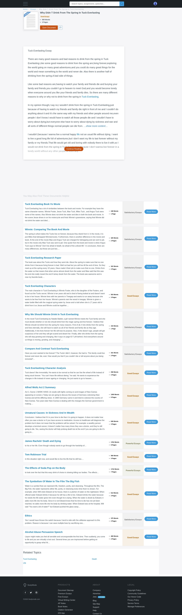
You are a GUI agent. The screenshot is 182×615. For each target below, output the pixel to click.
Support (96, 607)
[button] (25, 4)
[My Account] (156, 4)
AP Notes (62, 603)
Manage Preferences (136, 607)
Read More (151, 212)
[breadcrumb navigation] (91, 9)
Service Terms (133, 603)
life (78, 134)
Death (94, 559)
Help (95, 610)
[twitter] (31, 594)
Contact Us (97, 614)
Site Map (96, 604)
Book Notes (62, 607)
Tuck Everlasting (90, 96)
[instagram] (36, 594)
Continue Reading (74, 149)
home (25, 9)
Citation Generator (65, 610)
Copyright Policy (134, 590)
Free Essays (63, 597)
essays (33, 9)
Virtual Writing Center (66, 600)
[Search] (121, 4)
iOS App (61, 613)
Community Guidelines (137, 594)
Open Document (49, 28)
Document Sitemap (65, 590)
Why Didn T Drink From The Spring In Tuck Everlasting (61, 9)
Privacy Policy (133, 600)
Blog (94, 601)
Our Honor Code (134, 597)
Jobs (95, 597)
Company (97, 590)
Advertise (96, 594)
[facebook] (26, 594)
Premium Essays (65, 594)
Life (24, 563)
